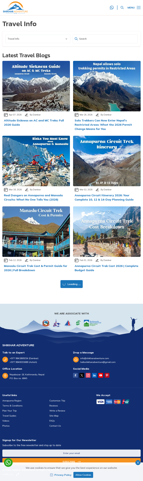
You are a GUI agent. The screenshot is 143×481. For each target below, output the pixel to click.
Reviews (53, 405)
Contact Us (55, 425)
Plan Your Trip (9, 410)
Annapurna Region (11, 400)
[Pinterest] (107, 375)
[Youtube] (100, 375)
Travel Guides (9, 415)
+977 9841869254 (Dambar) (24, 358)
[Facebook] (75, 375)
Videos (5, 420)
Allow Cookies (83, 474)
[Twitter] (81, 375)
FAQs (52, 420)
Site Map (54, 415)
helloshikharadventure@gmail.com (98, 362)
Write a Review (57, 410)
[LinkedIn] (94, 375)
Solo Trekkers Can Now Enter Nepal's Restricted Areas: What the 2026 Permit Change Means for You (103, 125)
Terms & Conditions (12, 405)
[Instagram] (88, 375)
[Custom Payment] (118, 402)
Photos (6, 425)
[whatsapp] (8, 462)
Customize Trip (57, 400)
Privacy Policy (61, 474)
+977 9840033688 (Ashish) (23, 362)
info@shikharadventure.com (94, 358)
